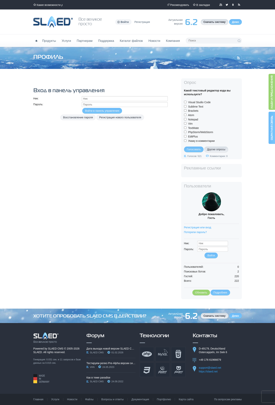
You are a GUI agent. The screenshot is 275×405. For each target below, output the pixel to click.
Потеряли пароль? (195, 232)
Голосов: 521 (194, 156)
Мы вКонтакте (233, 5)
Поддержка (106, 40)
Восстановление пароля (78, 117)
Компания (173, 40)
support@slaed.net (210, 367)
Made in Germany (41, 378)
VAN (92, 367)
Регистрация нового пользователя (120, 117)
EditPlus (193, 136)
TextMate (193, 128)
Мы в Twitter (227, 5)
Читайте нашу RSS (239, 5)
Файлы (89, 399)
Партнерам (84, 40)
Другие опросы (216, 149)
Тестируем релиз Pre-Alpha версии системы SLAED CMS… (111, 363)
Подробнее (220, 292)
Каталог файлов (131, 40)
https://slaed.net (208, 371)
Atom (191, 115)
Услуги (66, 40)
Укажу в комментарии (201, 140)
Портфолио (164, 399)
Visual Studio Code (199, 102)
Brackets (193, 110)
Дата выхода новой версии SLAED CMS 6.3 (111, 348)
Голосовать (194, 149)
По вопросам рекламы (228, 399)
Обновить (201, 292)
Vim (190, 123)
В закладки (203, 4)
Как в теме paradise (98, 377)
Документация (140, 399)
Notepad (193, 119)
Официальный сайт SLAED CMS (53, 21)
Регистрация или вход (197, 227)
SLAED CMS (55, 348)
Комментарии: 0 (218, 156)
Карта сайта (186, 399)
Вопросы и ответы (112, 399)
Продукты (49, 40)
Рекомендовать (179, 4)
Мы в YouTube (221, 5)
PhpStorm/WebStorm (200, 132)
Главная (38, 399)
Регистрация (142, 21)
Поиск (239, 41)
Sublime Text (195, 106)
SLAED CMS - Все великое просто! (46, 337)
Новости (154, 40)
